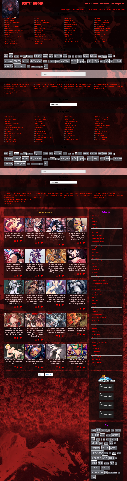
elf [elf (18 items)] (73, 56)
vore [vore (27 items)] (28, 65)
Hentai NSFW (65, 9)
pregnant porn (40, 34)
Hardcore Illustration (12, 26)
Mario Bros (8, 28)
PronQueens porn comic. (117, 479)
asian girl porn (10, 18)
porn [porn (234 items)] (89, 60)
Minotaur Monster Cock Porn (14, 30)
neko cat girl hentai (11, 32)
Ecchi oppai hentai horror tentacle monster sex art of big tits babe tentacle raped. (14, 232)
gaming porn (39, 24)
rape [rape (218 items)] (96, 60)
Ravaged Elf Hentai (101, 34)
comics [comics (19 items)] (69, 56)
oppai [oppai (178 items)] (80, 60)
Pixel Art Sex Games (119, 9)
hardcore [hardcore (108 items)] (8, 60)
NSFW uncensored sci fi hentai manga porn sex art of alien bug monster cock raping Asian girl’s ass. (77, 233)
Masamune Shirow (70, 28)
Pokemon (8, 34)
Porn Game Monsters (105, 9)
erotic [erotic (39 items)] (80, 56)
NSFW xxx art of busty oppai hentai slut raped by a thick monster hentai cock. (56, 327)
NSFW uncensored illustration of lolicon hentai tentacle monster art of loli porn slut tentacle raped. (14, 328)
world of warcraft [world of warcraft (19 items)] (35, 65)
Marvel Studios (40, 28)
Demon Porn (69, 20)
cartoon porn (9, 20)
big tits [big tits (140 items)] (38, 55)
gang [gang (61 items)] (110, 56)
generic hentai (100, 24)
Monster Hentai (70, 30)
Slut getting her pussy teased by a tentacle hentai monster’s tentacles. (77, 358)
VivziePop (8, 40)
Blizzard (97, 18)
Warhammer (39, 42)
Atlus (37, 18)
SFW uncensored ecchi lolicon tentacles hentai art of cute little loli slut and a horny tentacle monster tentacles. (14, 265)
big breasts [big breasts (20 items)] (30, 56)
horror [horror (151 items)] (25, 60)
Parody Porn (69, 32)
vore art (68, 40)
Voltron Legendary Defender (44, 40)
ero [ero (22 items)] (76, 56)
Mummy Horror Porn (101, 30)
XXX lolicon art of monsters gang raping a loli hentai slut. (77, 326)
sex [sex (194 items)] (107, 60)
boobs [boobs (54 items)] (45, 56)
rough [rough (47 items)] (102, 61)
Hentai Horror (32, 3)
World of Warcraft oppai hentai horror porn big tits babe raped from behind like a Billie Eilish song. (17, 85)
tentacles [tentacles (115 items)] (8, 65)
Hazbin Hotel (39, 26)
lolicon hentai (99, 26)
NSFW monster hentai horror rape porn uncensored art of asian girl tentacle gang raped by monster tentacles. (56, 234)
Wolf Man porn (100, 42)
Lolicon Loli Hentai (91, 9)
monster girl (39, 30)
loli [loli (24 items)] (48, 61)
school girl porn (40, 36)
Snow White (99, 36)
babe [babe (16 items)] (21, 56)
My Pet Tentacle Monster (80, 479)
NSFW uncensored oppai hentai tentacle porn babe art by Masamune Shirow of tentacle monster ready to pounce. (35, 296)
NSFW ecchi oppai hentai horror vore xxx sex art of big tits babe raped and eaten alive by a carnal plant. (48, 85)
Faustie (7, 24)
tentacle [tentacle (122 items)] (118, 60)
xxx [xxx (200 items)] (46, 65)
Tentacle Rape (99, 38)
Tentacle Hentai (70, 38)
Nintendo (38, 32)
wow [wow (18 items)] (42, 65)
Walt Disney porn (10, 42)
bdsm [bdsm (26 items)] (24, 56)
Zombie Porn (39, 44)
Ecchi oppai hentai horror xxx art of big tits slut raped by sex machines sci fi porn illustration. (18, 90)
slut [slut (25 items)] (112, 61)
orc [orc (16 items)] (85, 61)
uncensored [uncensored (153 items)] (20, 64)
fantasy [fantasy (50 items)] (86, 56)
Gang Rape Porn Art (71, 24)
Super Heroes (39, 38)
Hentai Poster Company (77, 9)
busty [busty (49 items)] (51, 56)
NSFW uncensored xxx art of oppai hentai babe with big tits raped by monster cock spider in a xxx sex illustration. (35, 329)
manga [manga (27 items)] (57, 61)
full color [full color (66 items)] (93, 56)
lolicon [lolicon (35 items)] (52, 61)
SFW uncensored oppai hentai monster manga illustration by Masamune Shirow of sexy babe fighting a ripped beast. (56, 265)
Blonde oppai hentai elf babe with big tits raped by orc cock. (14, 358)
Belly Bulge (68, 18)
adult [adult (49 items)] (6, 56)
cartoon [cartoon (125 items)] (58, 55)
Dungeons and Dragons (12, 22)
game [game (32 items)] (99, 56)
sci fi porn (68, 36)
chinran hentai (40, 20)
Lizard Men (68, 26)
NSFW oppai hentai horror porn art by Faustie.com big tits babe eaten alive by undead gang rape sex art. (108, 85)
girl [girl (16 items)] (113, 56)
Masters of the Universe (103, 28)
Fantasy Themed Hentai (102, 22)
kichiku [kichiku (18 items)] (45, 61)
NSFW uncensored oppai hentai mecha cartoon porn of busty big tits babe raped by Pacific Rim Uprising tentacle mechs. (14, 296)
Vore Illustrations (101, 40)
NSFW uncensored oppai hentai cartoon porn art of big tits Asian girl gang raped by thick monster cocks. (77, 264)
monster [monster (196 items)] (65, 60)
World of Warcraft (11, 44)
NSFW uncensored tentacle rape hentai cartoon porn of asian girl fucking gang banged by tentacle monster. (56, 295)
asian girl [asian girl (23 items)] (16, 56)
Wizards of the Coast (71, 42)
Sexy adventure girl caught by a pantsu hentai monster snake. (35, 358)
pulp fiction (69, 34)
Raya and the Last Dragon (13, 36)
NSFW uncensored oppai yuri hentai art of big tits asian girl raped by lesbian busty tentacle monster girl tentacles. (35, 265)
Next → (49, 371)
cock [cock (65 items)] (65, 56)
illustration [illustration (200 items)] (36, 60)
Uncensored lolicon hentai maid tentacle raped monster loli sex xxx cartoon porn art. (35, 233)
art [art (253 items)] (11, 55)
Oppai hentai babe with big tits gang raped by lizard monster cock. (56, 358)
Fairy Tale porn (70, 22)
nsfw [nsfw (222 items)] (73, 60)
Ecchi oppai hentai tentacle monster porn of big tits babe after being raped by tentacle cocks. (78, 85)
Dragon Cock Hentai (101, 20)
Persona (97, 32)
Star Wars (8, 38)
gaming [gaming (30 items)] (105, 56)
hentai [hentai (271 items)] (17, 60)
